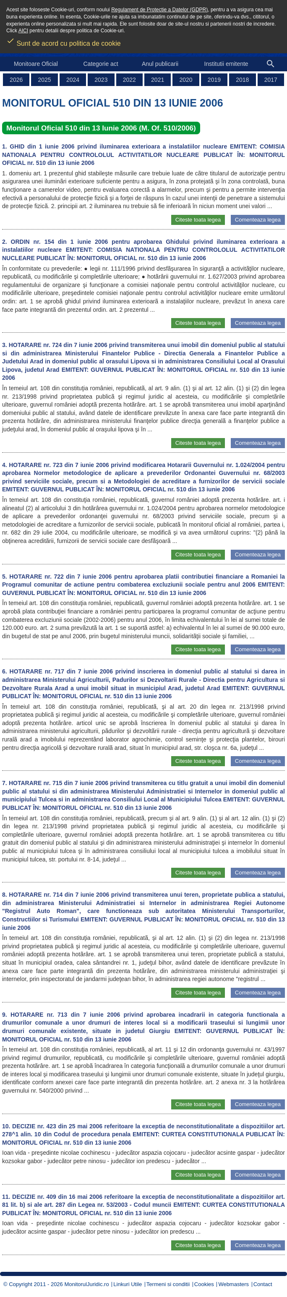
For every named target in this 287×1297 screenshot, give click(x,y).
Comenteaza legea (258, 220)
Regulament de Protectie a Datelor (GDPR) (159, 10)
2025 (44, 79)
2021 (157, 79)
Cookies (204, 1284)
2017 (270, 79)
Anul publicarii (160, 63)
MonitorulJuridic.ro (86, 1284)
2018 (242, 79)
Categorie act (100, 63)
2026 (16, 79)
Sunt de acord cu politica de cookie (63, 40)
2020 (185, 79)
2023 (100, 79)
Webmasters (233, 1284)
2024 (72, 79)
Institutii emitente (226, 63)
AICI (23, 31)
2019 (214, 79)
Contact (262, 1284)
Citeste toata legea (198, 220)
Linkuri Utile (127, 1284)
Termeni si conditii (168, 1284)
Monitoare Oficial (36, 63)
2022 (129, 79)
